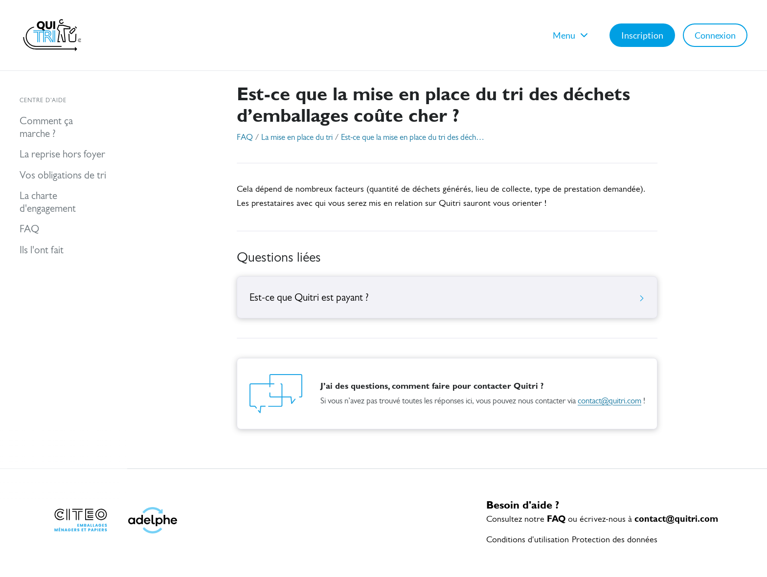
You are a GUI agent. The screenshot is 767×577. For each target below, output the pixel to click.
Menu (571, 35)
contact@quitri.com (609, 401)
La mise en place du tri (297, 137)
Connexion (715, 35)
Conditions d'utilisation (527, 540)
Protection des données (614, 540)
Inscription (642, 35)
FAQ (245, 137)
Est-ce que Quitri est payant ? (447, 298)
